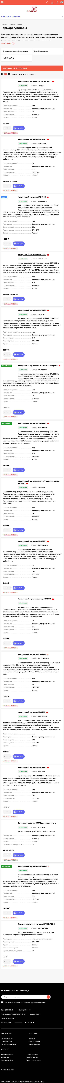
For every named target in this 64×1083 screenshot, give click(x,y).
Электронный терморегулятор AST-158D (34, 587)
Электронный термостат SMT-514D (32, 754)
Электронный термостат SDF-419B (32, 248)
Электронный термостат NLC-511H (31, 698)
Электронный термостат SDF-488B (32, 852)
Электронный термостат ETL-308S (32, 643)
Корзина (32, 1025)
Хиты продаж (28, 74)
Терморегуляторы (7, 1041)
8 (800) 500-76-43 (7, 996)
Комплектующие (32, 1043)
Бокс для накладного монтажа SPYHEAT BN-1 (36, 910)
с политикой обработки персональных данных (29, 988)
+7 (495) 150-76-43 (24, 996)
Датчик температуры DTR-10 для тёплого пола (37, 809)
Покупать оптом (6, 1027)
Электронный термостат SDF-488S (32, 414)
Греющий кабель (7, 1046)
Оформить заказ (34, 1030)
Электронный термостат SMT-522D (32, 303)
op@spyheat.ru (35, 1000)
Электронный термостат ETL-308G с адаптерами (38, 359)
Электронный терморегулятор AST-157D (34, 82)
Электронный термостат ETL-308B (32, 192)
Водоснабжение (32, 1041)
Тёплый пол (5, 1043)
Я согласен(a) (23, 988)
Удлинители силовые (34, 1046)
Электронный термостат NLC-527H (32, 532)
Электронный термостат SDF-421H (32, 137)
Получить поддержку (8, 1030)
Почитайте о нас (6, 1025)
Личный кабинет (34, 1027)
